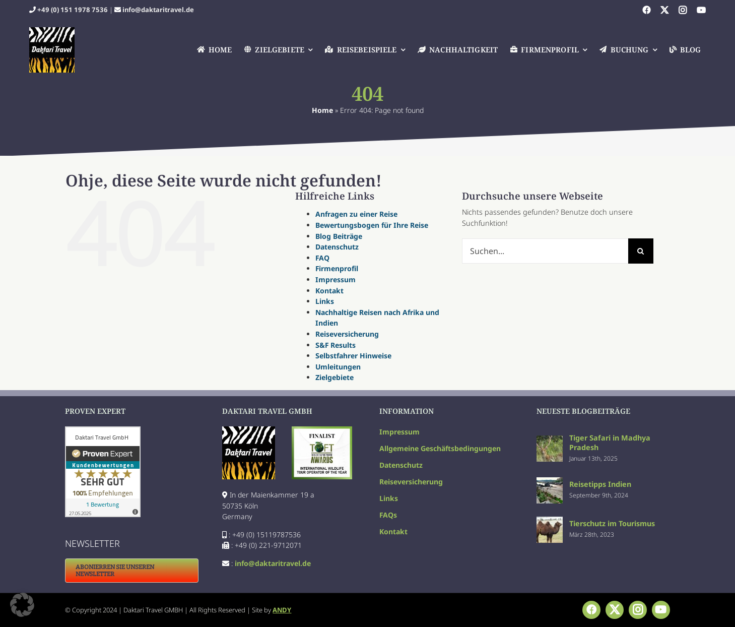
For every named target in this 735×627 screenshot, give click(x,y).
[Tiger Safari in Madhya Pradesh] (550, 441)
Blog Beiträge (338, 236)
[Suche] (640, 251)
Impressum (335, 279)
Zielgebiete (334, 377)
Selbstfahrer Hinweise (353, 355)
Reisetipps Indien (600, 484)
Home (322, 110)
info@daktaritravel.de (158, 9)
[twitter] (664, 10)
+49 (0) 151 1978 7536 (72, 9)
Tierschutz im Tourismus (612, 523)
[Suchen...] (545, 251)
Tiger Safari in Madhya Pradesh (609, 442)
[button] (22, 605)
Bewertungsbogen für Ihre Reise (371, 225)
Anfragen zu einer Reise (356, 214)
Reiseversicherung (347, 334)
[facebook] (646, 10)
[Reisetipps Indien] (550, 482)
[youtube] (701, 10)
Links (324, 301)
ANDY (282, 609)
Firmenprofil (336, 268)
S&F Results (335, 345)
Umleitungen (338, 366)
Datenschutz (337, 247)
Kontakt (329, 290)
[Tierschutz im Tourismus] (550, 522)
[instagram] (683, 10)
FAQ (322, 258)
